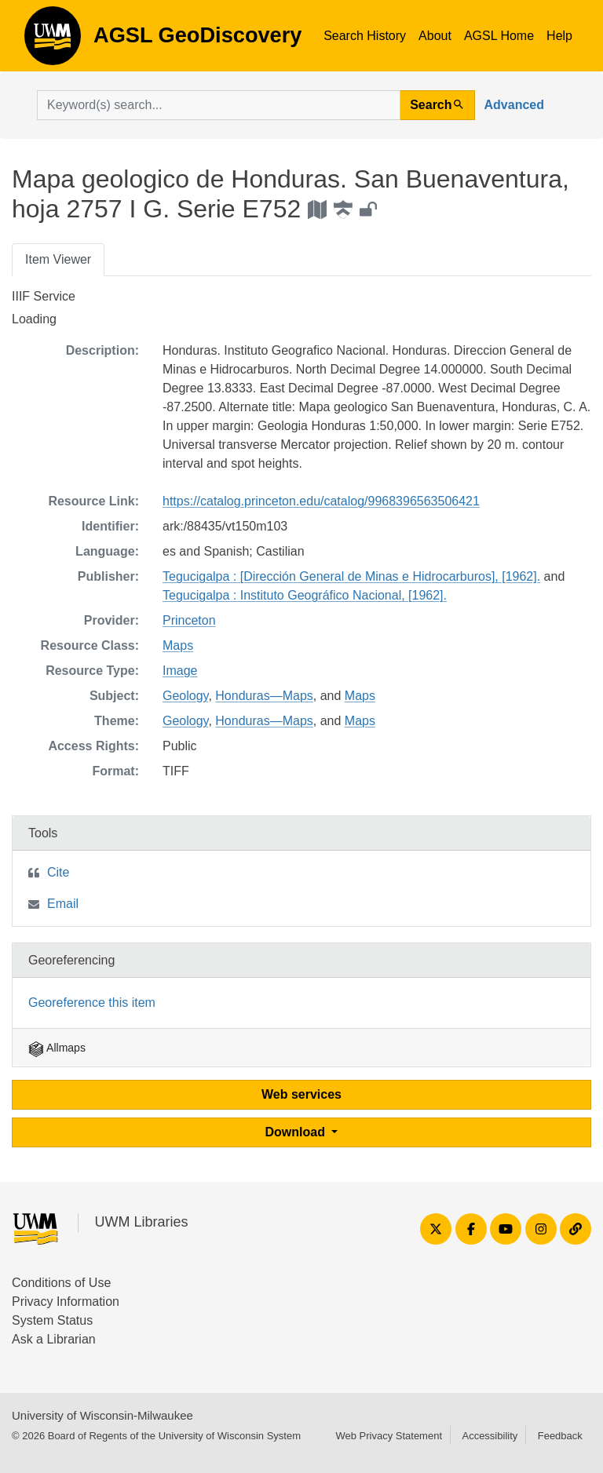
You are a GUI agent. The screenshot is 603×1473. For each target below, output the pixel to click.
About (434, 35)
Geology (185, 695)
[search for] (218, 105)
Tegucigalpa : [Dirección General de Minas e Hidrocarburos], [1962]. (351, 576)
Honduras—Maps (264, 695)
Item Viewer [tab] (58, 259)
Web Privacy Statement (388, 1436)
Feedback (560, 1436)
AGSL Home (499, 35)
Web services (301, 1094)
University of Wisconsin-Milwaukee (102, 1415)
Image (180, 670)
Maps (178, 645)
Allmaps (57, 1047)
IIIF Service (43, 296)
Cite (58, 872)
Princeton (189, 620)
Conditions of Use (61, 1282)
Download (297, 1132)
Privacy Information (65, 1301)
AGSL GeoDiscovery (52, 41)
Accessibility (489, 1436)
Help (559, 35)
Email (63, 903)
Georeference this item (91, 1002)
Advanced (514, 104)
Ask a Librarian (54, 1339)
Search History (364, 35)
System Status (52, 1320)
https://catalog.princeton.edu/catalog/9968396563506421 (321, 501)
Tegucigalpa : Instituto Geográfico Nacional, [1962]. (305, 595)
